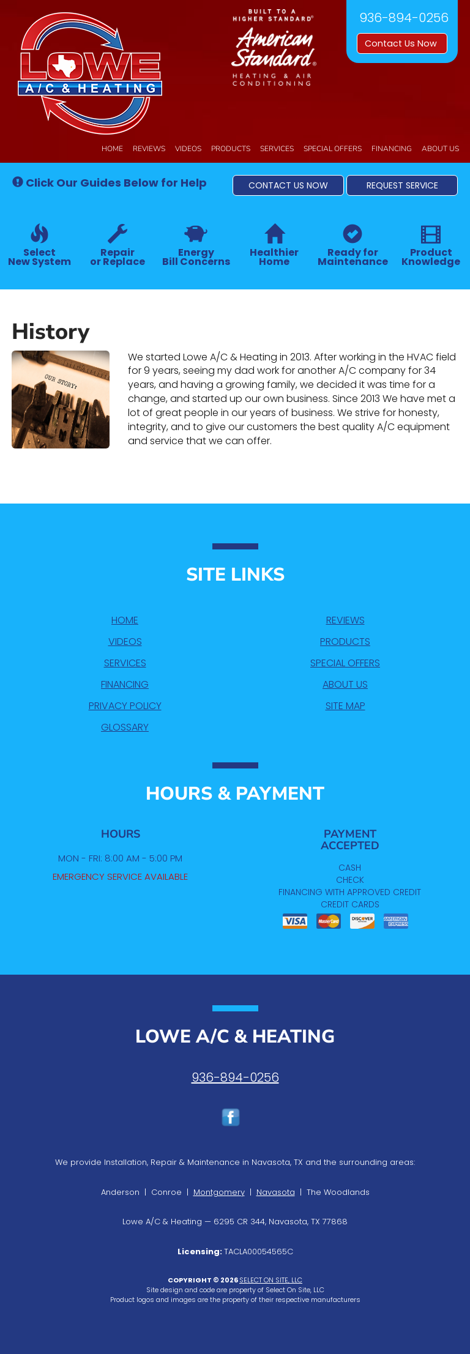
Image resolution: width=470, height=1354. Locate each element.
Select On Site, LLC (270, 1280)
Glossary (125, 727)
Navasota (275, 1192)
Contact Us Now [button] (402, 43)
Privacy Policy (125, 706)
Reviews (149, 149)
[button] (288, 185)
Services (277, 149)
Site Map (345, 706)
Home (112, 149)
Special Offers (333, 149)
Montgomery (219, 1192)
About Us (440, 149)
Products (230, 149)
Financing (391, 149)
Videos (188, 149)
